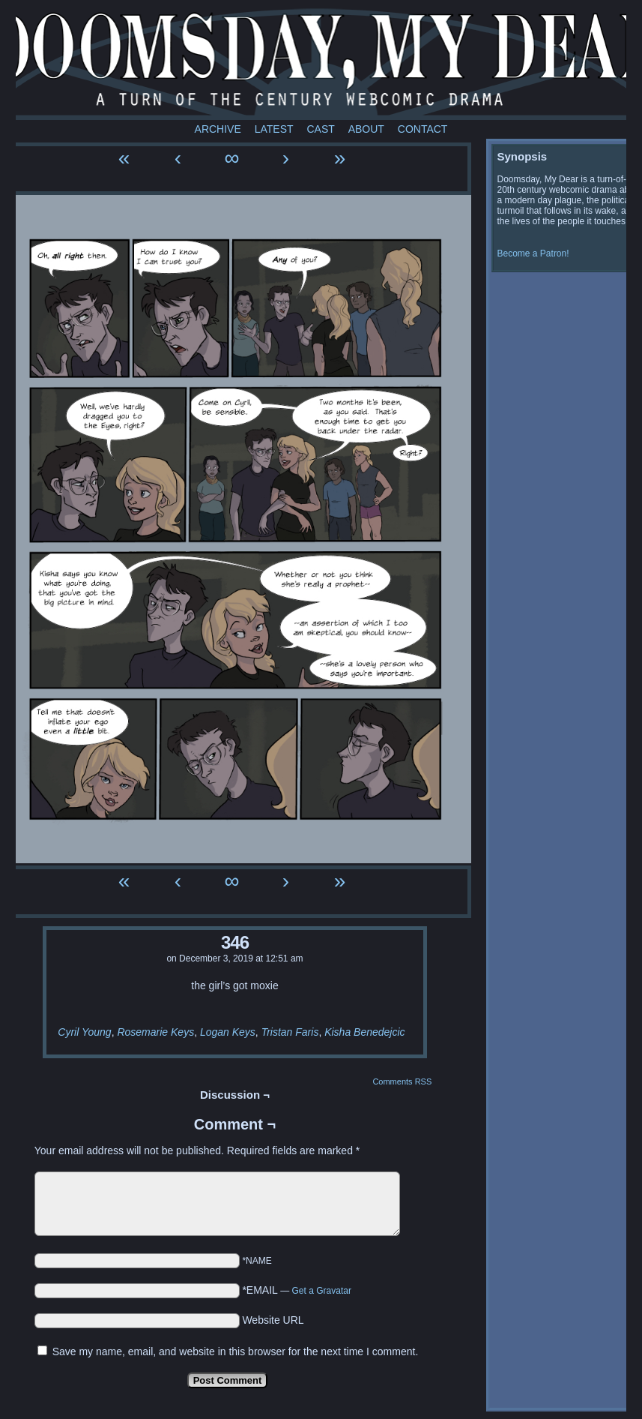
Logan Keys (227, 1032)
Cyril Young (84, 1032)
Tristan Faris (290, 1032)
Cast (320, 129)
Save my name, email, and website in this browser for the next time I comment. (235, 1352)
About (366, 129)
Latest (274, 129)
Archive (218, 129)
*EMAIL (296, 1290)
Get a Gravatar (321, 1291)
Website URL (272, 1320)
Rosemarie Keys (155, 1032)
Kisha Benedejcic (364, 1032)
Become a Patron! (533, 253)
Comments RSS (401, 1081)
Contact (423, 129)
